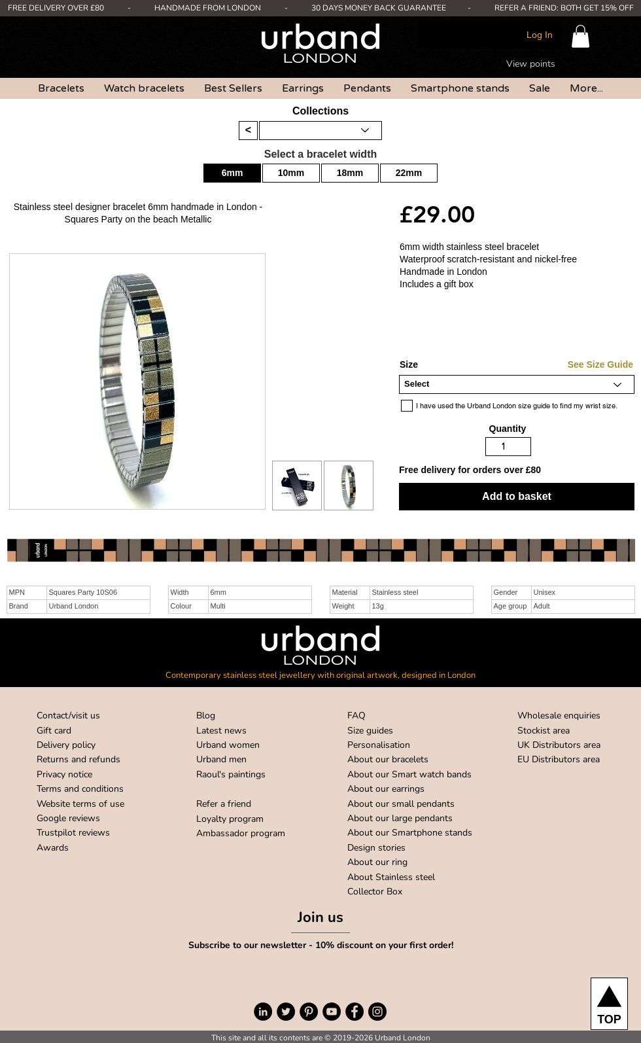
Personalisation (378, 745)
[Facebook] (354, 1011)
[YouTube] (331, 1011)
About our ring (377, 862)
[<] (248, 130)
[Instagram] (377, 1011)
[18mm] (350, 173)
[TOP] (609, 1004)
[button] (580, 36)
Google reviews (68, 818)
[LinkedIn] (263, 1011)
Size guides (370, 730)
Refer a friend (223, 804)
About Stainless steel (391, 877)
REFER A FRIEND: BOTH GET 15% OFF (564, 8)
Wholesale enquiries (558, 715)
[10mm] (291, 173)
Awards (53, 847)
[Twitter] (286, 1011)
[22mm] (409, 173)
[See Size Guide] (584, 365)
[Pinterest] (309, 1011)
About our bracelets (387, 759)
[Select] (516, 384)
